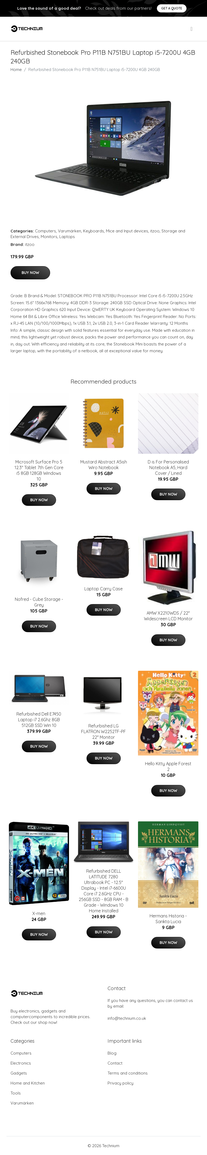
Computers (45, 230)
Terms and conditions (128, 1073)
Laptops (67, 236)
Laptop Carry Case (103, 588)
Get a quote (171, 8)
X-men (38, 913)
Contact (115, 1063)
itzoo (155, 230)
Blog (112, 1053)
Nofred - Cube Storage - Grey (39, 602)
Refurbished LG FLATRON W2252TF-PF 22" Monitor (103, 731)
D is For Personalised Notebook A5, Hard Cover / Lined (168, 467)
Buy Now (30, 272)
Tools (16, 1093)
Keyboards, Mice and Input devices (115, 230)
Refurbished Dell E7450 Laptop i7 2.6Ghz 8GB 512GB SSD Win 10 (38, 719)
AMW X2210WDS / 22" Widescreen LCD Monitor (168, 615)
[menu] (191, 29)
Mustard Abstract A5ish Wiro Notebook (103, 464)
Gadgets (19, 1073)
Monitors (49, 236)
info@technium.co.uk (127, 1018)
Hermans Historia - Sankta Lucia (168, 918)
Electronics (21, 1063)
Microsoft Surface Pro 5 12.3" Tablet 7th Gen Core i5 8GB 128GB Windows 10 (39, 470)
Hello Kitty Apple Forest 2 (168, 766)
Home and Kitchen (28, 1083)
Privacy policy (120, 1083)
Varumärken (69, 230)
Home (16, 69)
